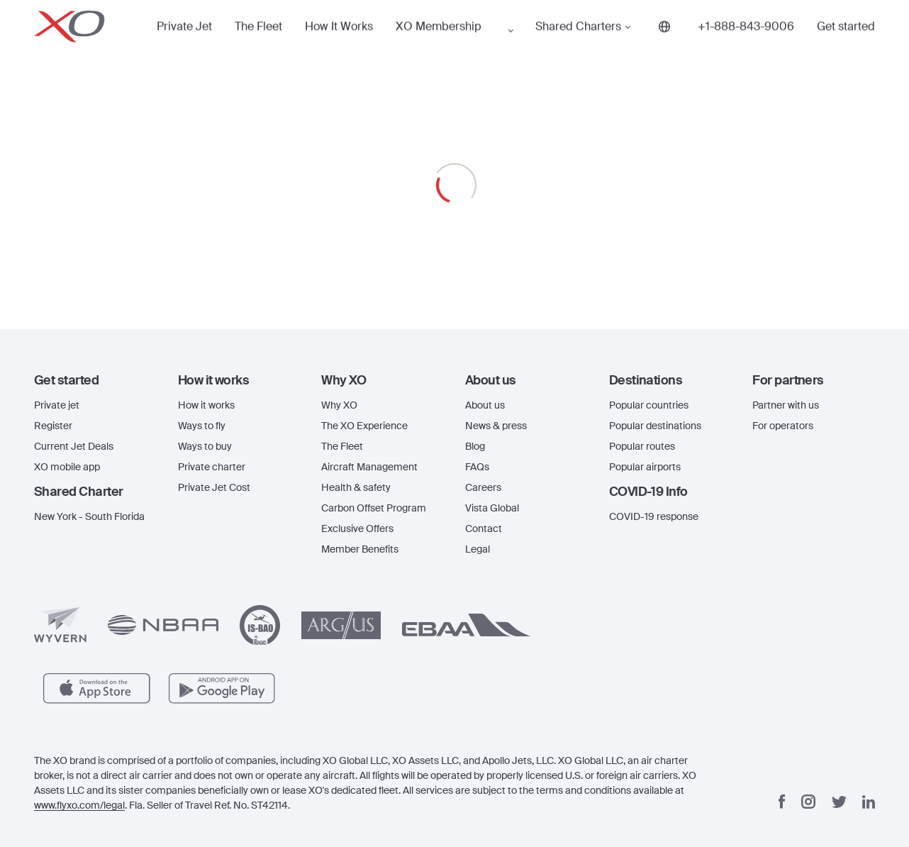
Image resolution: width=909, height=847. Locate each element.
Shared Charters (506, 45)
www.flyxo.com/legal (79, 805)
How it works (206, 405)
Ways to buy (205, 446)
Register (53, 425)
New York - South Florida (89, 516)
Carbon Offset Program (373, 508)
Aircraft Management (369, 466)
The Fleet (236, 45)
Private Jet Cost (214, 487)
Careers (483, 487)
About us (485, 405)
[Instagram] (808, 802)
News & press (496, 425)
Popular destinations (655, 425)
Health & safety (356, 487)
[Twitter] (839, 802)
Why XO (339, 405)
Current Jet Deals (73, 446)
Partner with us (785, 405)
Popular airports (645, 466)
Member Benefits (359, 549)
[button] (95, 380)
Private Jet (175, 45)
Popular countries (648, 405)
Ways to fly (201, 425)
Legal (477, 549)
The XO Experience (364, 425)
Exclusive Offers (357, 528)
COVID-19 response (653, 516)
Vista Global (492, 508)
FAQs (477, 466)
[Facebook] (782, 802)
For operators (782, 425)
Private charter (211, 466)
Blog (475, 446)
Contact (483, 528)
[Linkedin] (868, 802)
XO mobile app (67, 466)
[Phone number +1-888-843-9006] (662, 45)
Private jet (56, 405)
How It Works (300, 45)
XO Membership (395, 45)
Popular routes (642, 446)
